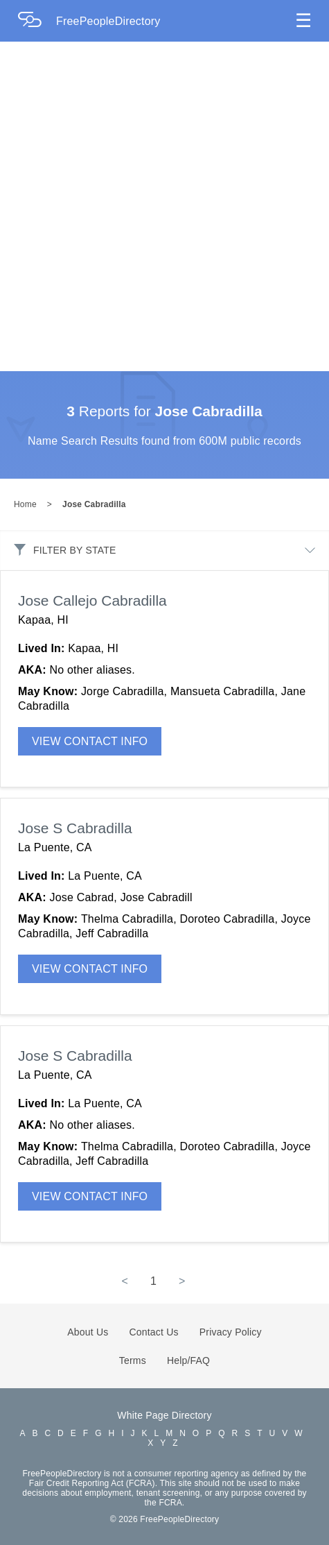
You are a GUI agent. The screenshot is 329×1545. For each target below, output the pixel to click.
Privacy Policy (230, 1332)
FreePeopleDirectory (108, 21)
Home (25, 504)
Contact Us (154, 1332)
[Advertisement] (157, 206)
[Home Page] (36, 21)
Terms (132, 1360)
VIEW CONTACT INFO (90, 741)
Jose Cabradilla (94, 504)
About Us (87, 1332)
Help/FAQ (188, 1360)
